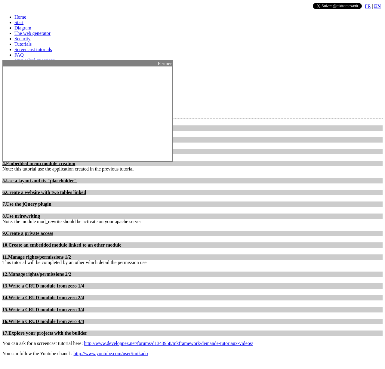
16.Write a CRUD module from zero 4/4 (43, 321)
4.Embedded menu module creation (38, 163)
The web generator (32, 33)
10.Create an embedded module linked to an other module (61, 245)
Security (22, 38)
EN (377, 6)
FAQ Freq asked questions (34, 57)
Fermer (165, 63)
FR (368, 6)
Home (20, 17)
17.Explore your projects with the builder (44, 333)
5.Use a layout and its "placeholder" (39, 180)
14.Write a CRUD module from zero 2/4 (43, 297)
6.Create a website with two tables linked (44, 192)
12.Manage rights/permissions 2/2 (36, 274)
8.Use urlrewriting (21, 216)
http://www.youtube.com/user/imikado (111, 353)
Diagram (22, 27)
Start (18, 22)
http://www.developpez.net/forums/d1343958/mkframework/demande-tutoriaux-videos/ (168, 343)
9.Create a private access (27, 233)
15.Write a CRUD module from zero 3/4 (43, 309)
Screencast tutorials (33, 49)
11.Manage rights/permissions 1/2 (36, 257)
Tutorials (23, 44)
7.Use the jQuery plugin (26, 204)
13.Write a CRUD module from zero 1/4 (43, 285)
